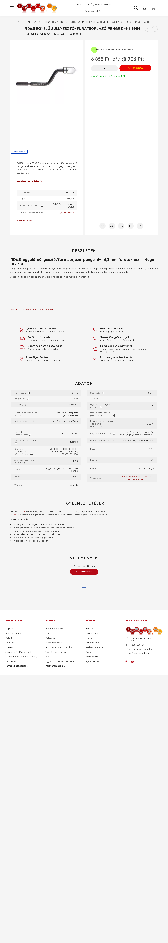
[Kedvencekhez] (102, 226)
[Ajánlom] (131, 226)
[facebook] (84, 589)
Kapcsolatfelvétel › (94, 11)
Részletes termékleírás (29, 181)
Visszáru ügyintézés (55, 652)
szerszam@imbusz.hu (140, 649)
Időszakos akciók (54, 642)
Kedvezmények (13, 633)
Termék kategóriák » (16, 666)
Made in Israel (19, 152)
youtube (132, 662)
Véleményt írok (84, 571)
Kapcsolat (10, 628)
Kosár (89, 652)
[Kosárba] (135, 68)
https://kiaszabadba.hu (138, 653)
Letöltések (10, 661)
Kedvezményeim (94, 647)
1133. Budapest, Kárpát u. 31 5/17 (143, 639)
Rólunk (8, 638)
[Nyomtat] (121, 226)
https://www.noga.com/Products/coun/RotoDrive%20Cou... (136, 478)
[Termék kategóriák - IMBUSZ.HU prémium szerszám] (19, 21)
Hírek (48, 633)
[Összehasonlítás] (112, 226)
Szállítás (9, 642)
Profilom (90, 638)
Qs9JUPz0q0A (66, 212)
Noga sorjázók (53, 21)
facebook (126, 662)
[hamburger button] (12, 8)
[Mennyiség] (104, 68)
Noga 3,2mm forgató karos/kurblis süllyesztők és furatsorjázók (110, 21)
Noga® (32, 21)
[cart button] (153, 8)
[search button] (136, 8)
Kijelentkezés (92, 661)
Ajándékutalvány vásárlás (58, 647)
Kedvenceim (92, 656)
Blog (47, 656)
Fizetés (9, 647)
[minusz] (94, 68)
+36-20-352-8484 (103, 4)
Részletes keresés (54, 628)
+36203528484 (136, 645)
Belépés (90, 628)
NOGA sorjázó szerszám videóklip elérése (31, 309)
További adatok (25, 220)
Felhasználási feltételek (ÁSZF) (21, 656)
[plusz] (114, 68)
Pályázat (50, 638)
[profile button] (144, 8)
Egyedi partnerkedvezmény (59, 661)
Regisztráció (92, 633)
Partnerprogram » (55, 666)
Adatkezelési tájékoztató (18, 652)
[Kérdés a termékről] (140, 226)
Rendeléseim (92, 642)
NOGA (21, 511)
